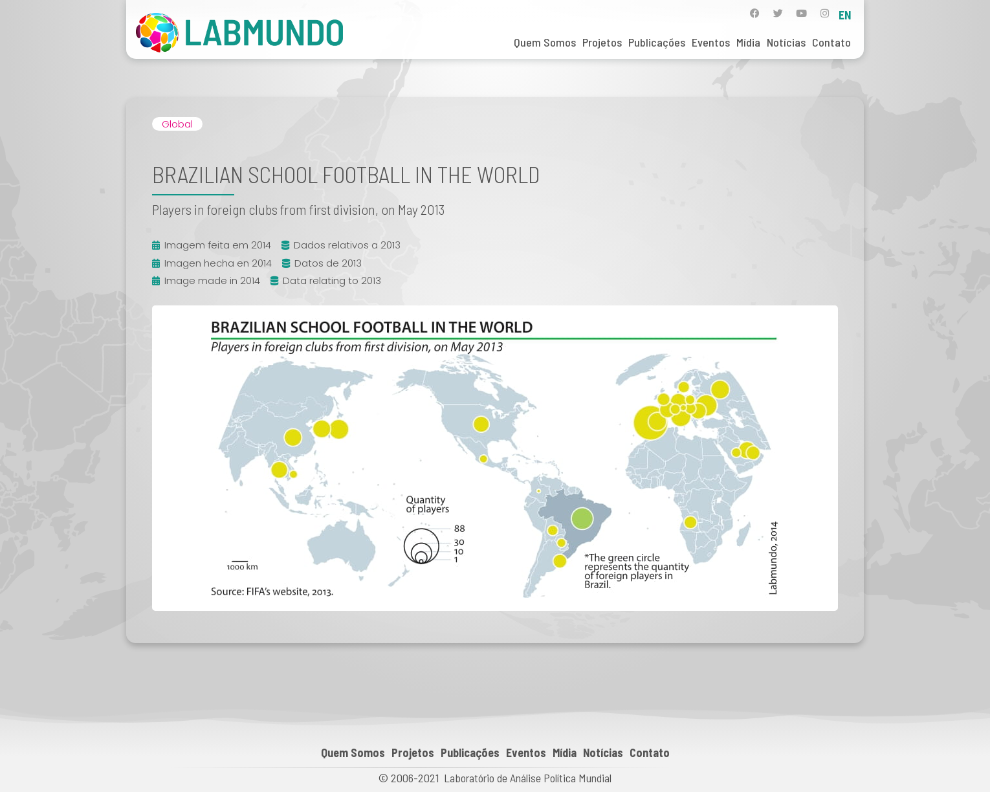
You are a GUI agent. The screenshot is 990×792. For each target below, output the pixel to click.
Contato (831, 42)
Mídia (748, 42)
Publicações (656, 42)
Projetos (602, 42)
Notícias (786, 42)
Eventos (711, 42)
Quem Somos (545, 42)
